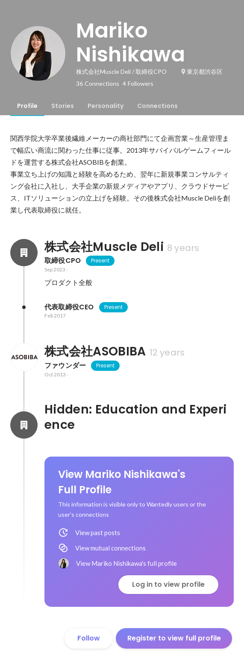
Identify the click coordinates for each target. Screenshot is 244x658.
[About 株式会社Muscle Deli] (24, 252)
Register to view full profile (174, 638)
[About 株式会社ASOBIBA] (24, 357)
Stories (62, 106)
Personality (105, 106)
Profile (27, 106)
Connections (157, 106)
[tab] (27, 106)
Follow (88, 638)
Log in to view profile (168, 584)
